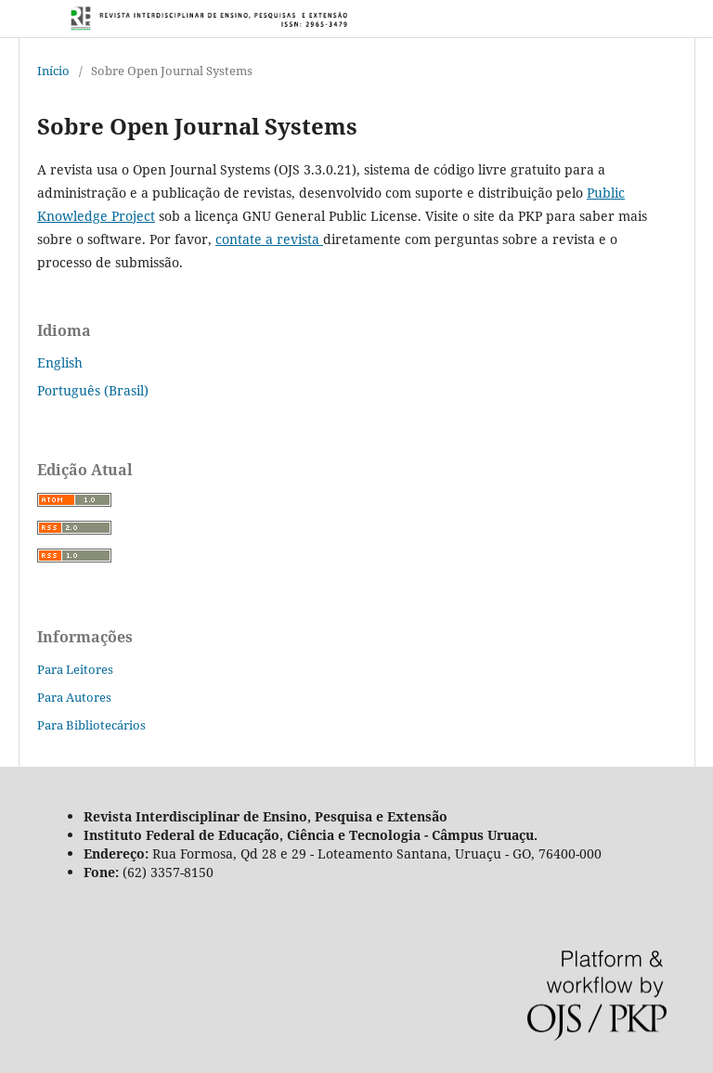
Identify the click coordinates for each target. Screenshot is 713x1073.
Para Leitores (75, 669)
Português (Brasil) (93, 390)
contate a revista (269, 239)
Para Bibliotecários (91, 725)
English (60, 362)
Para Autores (74, 697)
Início (53, 70)
